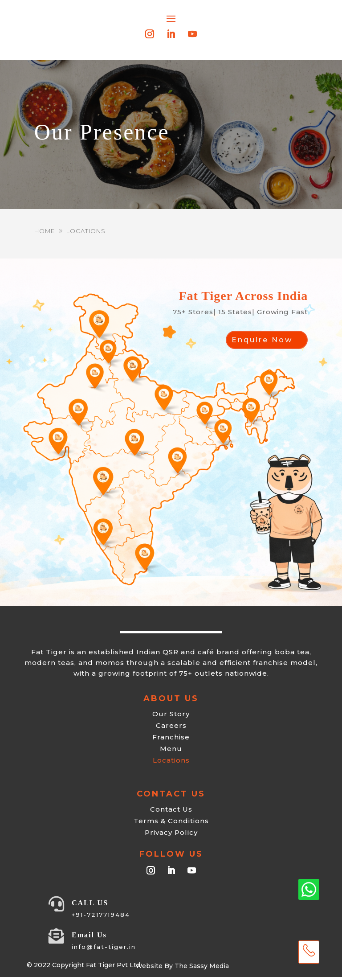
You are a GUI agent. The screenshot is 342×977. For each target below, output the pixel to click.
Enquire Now (262, 340)
